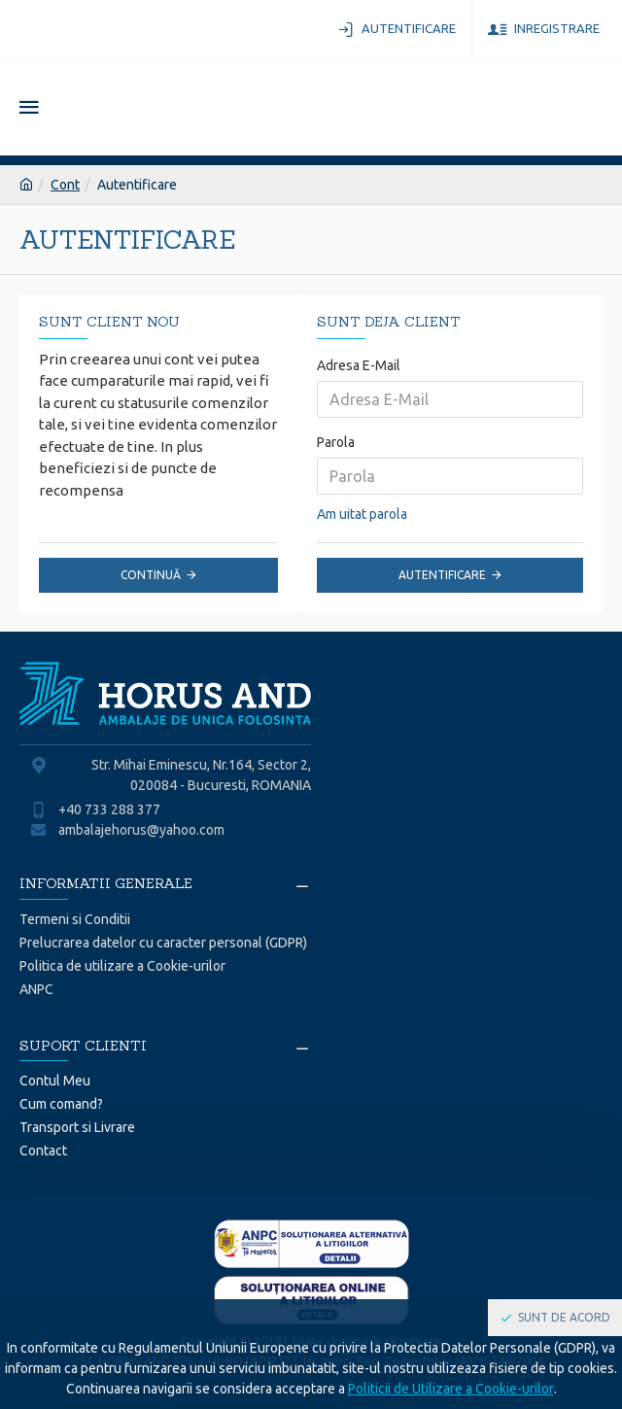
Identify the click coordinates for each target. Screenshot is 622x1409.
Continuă (151, 574)
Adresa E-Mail (358, 365)
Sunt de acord (564, 1317)
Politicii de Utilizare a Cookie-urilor (451, 1388)
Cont (65, 184)
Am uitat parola (362, 514)
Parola (336, 442)
